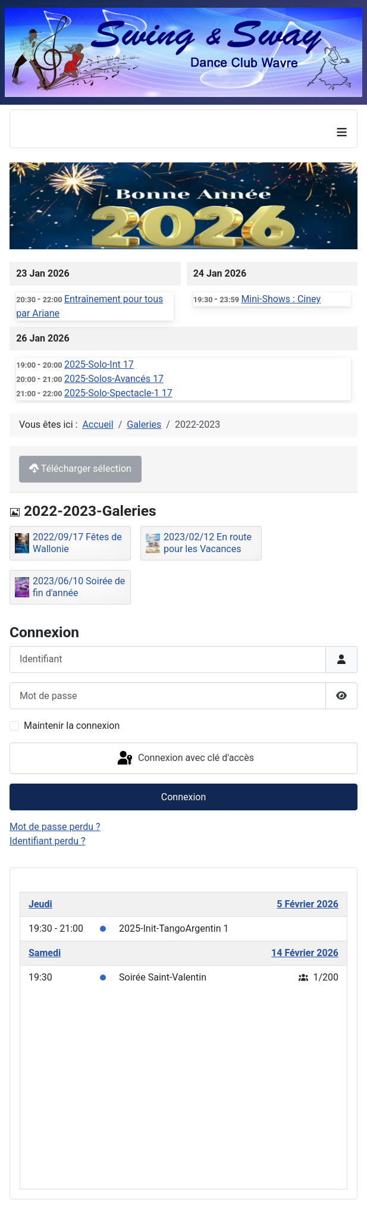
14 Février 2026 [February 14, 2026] (304, 953)
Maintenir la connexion (72, 725)
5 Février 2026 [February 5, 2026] (307, 904)
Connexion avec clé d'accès (184, 759)
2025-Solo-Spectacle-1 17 (118, 393)
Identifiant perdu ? (48, 841)
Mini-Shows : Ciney (281, 299)
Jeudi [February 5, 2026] (40, 904)
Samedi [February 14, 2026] (45, 953)
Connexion (183, 797)
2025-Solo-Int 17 (99, 364)
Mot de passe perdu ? (55, 826)
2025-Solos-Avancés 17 (114, 378)
